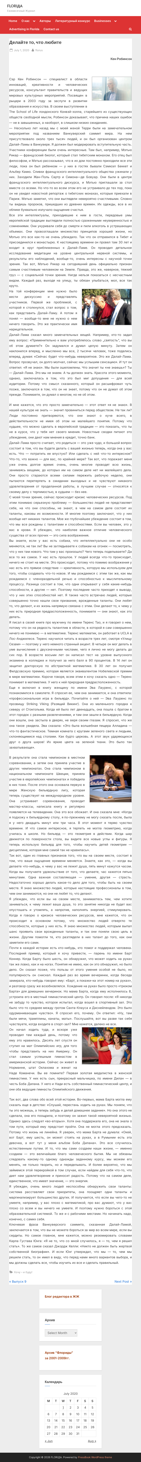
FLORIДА (15, 6)
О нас (25, 21)
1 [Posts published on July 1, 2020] (63, 1407)
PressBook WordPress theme (95, 1457)
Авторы (45, 21)
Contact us (51, 29)
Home (13, 21)
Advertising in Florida (24, 29)
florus (39, 50)
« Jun (49, 1441)
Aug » (92, 1441)
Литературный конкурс (72, 21)
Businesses (102, 21)
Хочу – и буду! (23, 1272)
